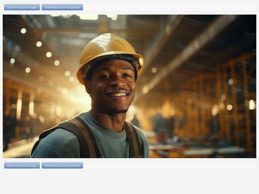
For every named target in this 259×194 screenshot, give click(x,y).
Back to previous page (22, 7)
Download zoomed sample (62, 7)
